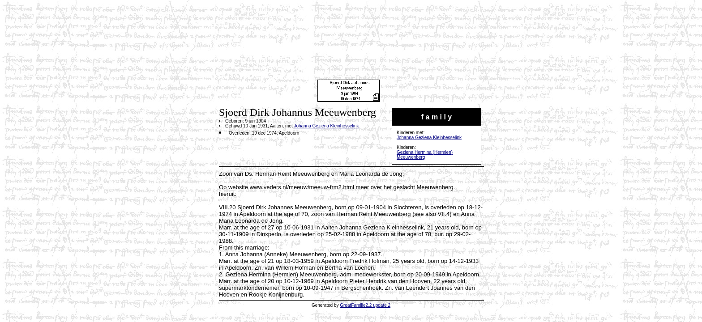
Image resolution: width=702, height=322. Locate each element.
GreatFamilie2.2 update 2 (365, 305)
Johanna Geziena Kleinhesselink (429, 137)
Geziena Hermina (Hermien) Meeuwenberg (425, 155)
